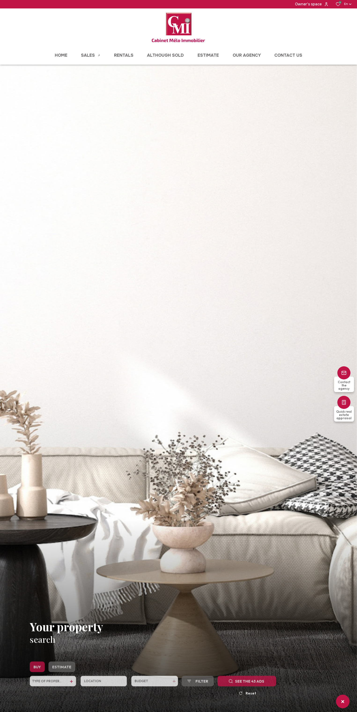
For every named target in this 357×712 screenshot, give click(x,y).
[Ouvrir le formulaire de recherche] (198, 690)
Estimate (61, 676)
